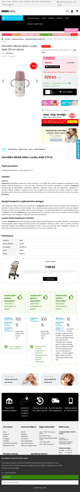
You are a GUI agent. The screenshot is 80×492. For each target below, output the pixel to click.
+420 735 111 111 (63, 439)
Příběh (43, 18)
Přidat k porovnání (50, 110)
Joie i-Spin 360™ (44, 441)
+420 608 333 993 (65, 443)
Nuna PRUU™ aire (45, 435)
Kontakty (5, 5)
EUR (11, 5)
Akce (3, 1)
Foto (30, 148)
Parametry (12, 148)
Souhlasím (7, 477)
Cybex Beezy (50, 261)
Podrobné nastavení (11, 482)
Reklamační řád (8, 445)
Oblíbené (24, 436)
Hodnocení (22, 148)
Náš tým (60, 18)
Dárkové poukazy (33, 18)
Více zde (50, 278)
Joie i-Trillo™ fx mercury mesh (47, 432)
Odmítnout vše (40, 488)
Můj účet (24, 434)
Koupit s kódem (53, 67)
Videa (33, 1)
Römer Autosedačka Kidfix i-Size (48, 438)
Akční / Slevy (71, 30)
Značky (8, 1)
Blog (37, 1)
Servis (21, 1)
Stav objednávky (45, 1)
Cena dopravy (39, 148)
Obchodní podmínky (10, 443)
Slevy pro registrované (35, 24)
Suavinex (12, 56)
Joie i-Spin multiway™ (46, 444)
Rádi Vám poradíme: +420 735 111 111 (66, 3)
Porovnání (24, 438)
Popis (4, 148)
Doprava (15, 1)
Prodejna (27, 1)
